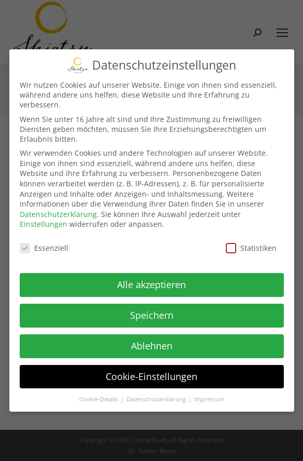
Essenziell (44, 246)
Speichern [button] (152, 313)
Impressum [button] (209, 397)
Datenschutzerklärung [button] (156, 397)
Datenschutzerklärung (58, 212)
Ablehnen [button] (151, 343)
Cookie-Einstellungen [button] (151, 374)
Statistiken (251, 246)
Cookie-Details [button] (99, 397)
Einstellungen (43, 222)
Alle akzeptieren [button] (151, 282)
